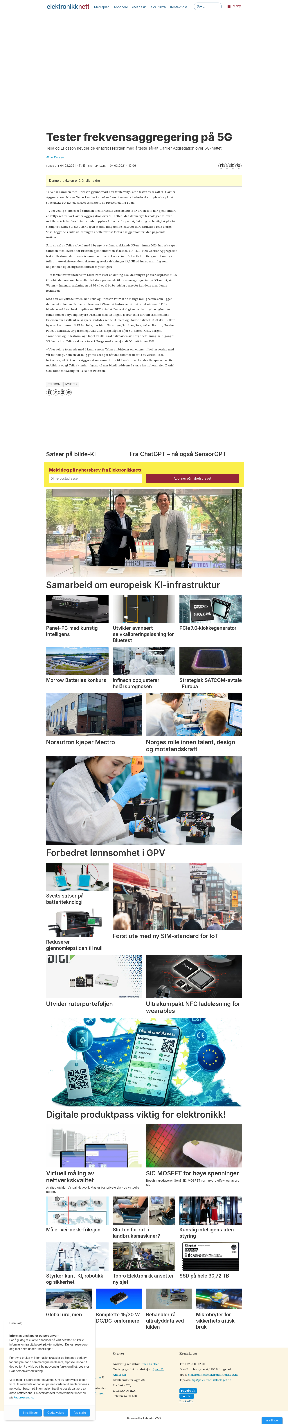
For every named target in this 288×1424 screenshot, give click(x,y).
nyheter (71, 384)
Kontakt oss (179, 7)
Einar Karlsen (149, 1364)
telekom (54, 384)
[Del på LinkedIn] (233, 166)
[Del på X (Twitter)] (227, 166)
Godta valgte (55, 1412)
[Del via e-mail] (239, 166)
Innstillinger (272, 1420)
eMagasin (139, 7)
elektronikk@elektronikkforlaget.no (213, 1374)
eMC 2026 (158, 7)
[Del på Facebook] (221, 166)
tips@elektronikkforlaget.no (211, 1380)
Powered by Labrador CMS (144, 1418)
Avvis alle (80, 1412)
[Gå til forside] (68, 6)
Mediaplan (101, 7)
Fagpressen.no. (23, 1397)
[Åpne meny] (229, 6)
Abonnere (121, 7)
